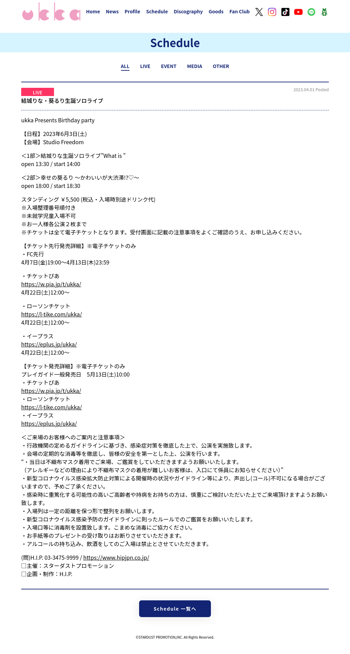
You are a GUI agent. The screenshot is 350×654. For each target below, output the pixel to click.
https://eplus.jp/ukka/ (49, 344)
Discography (188, 11)
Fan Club (239, 11)
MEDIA (194, 66)
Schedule (157, 11)
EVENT (168, 66)
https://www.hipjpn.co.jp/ (116, 557)
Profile (132, 11)
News (112, 11)
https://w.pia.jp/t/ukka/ (51, 284)
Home (93, 11)
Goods (216, 11)
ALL (125, 66)
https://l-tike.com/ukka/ (51, 314)
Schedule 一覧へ (175, 608)
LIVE (145, 66)
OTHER (221, 66)
